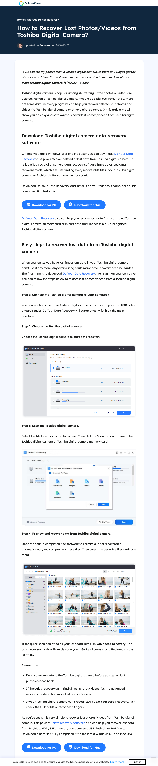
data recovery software (69, 723)
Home (21, 19)
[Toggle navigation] (138, 3)
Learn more (117, 761)
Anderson (45, 45)
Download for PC (44, 205)
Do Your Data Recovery (38, 218)
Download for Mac (87, 205)
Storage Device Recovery (43, 19)
